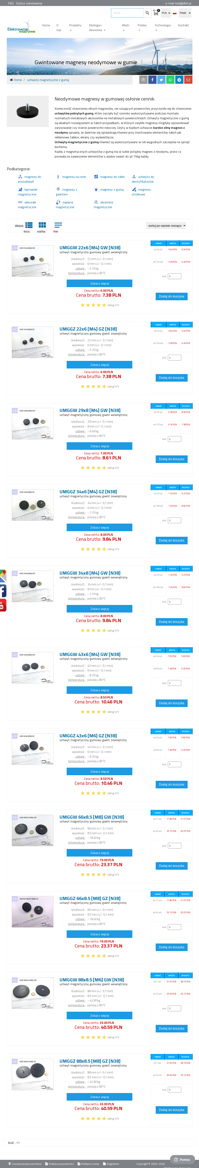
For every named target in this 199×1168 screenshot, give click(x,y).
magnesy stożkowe (141, 191)
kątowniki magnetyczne (27, 191)
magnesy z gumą (109, 189)
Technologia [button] (162, 25)
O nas (58, 27)
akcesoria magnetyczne (103, 204)
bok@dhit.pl (183, 3)
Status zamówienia (29, 3)
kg (97, 268)
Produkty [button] (75, 25)
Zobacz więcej (99, 283)
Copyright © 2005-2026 (150, 1163)
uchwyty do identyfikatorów (143, 179)
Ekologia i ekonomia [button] (96, 27)
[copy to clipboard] (143, 80)
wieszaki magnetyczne (27, 204)
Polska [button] (142, 25)
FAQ (11, 3)
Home (46, 25)
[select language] (185, 13)
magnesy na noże (71, 177)
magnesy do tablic (109, 177)
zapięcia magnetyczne (65, 204)
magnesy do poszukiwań (29, 179)
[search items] (127, 13)
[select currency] (166, 13)
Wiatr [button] (125, 25)
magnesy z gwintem (66, 191)
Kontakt (183, 25)
